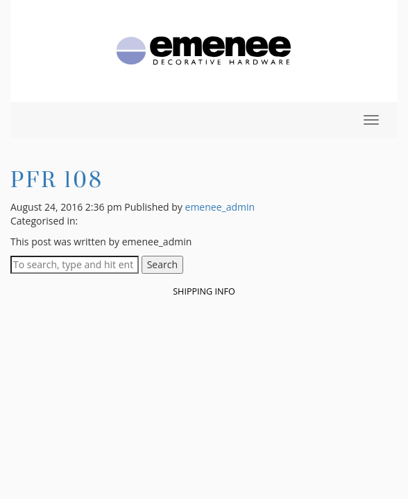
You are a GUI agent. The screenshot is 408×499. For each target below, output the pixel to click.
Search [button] (162, 264)
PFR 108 (56, 179)
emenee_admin (220, 206)
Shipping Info (204, 291)
